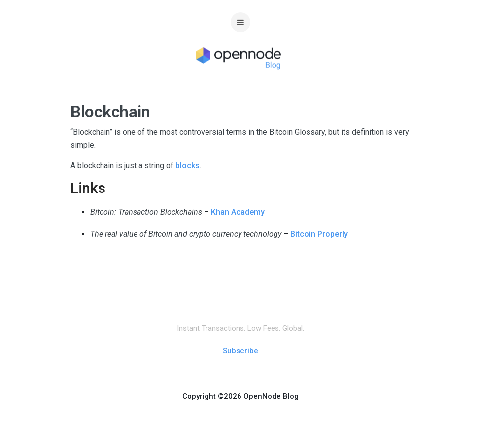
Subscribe (240, 350)
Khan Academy (238, 212)
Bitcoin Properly (319, 234)
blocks (187, 165)
